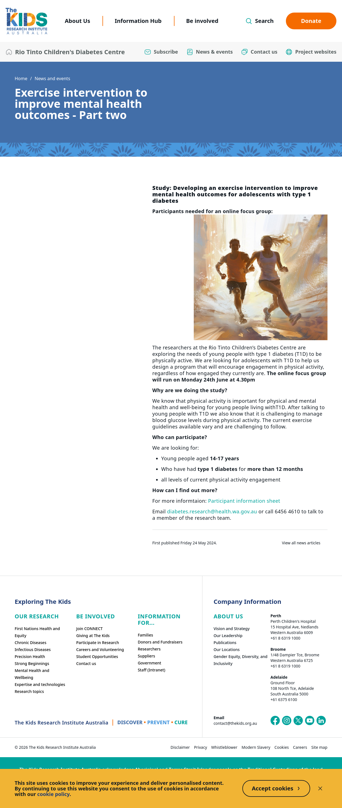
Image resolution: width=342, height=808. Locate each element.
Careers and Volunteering (100, 649)
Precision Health (30, 656)
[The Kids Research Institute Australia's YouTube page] (309, 720)
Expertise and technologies (40, 684)
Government (149, 663)
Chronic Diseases (30, 642)
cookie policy (53, 794)
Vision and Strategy (232, 628)
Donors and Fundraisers (160, 642)
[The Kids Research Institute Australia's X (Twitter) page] (298, 720)
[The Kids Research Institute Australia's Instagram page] (286, 720)
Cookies (281, 747)
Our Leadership (228, 635)
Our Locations (227, 649)
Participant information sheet (244, 500)
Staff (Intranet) (151, 670)
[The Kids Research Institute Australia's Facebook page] (275, 720)
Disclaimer (180, 747)
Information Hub (138, 21)
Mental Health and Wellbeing (32, 674)
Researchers (149, 649)
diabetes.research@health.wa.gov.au (212, 511)
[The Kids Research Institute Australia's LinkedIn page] (321, 720)
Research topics (29, 691)
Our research (37, 616)
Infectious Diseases (33, 649)
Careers (300, 747)
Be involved (202, 21)
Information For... (159, 619)
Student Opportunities (97, 656)
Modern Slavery (255, 747)
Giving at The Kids (93, 635)
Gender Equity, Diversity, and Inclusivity (240, 660)
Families (145, 635)
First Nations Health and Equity (37, 632)
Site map (319, 747)
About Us (77, 21)
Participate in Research (97, 642)
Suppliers (146, 656)
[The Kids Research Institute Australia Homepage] (26, 21)
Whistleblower (224, 747)
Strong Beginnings (32, 663)
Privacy (200, 747)
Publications (225, 642)
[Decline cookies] (320, 788)
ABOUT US (228, 616)
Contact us (86, 663)
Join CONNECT (89, 628)
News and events (52, 78)
